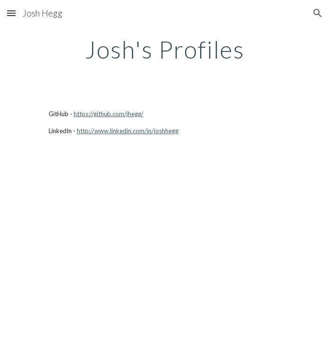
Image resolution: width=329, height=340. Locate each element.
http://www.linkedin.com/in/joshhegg (127, 131)
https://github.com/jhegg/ (108, 114)
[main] (164, 50)
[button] (11, 13)
